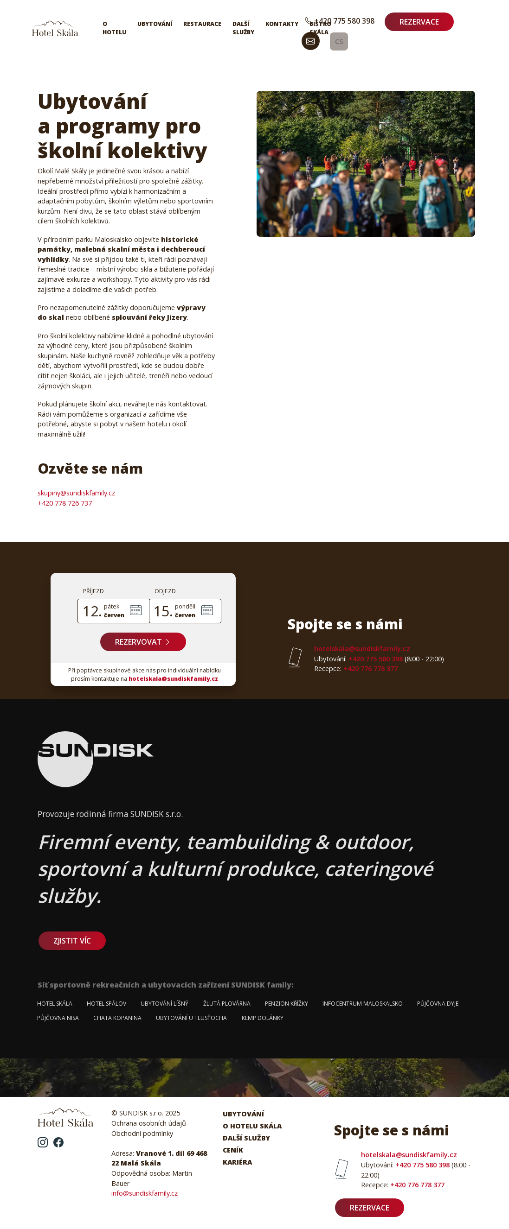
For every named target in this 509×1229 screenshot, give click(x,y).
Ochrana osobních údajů (148, 1123)
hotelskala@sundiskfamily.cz (173, 679)
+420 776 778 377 (356, 668)
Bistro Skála (320, 28)
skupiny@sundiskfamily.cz (76, 492)
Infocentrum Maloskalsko (362, 1003)
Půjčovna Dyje (437, 1003)
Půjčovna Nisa (58, 1018)
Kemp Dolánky (262, 1018)
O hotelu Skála (252, 1125)
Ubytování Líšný (164, 1003)
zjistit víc (72, 941)
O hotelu (114, 28)
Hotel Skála (54, 1003)
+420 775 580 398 (339, 21)
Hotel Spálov (106, 1003)
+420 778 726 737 (65, 503)
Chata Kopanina (117, 1018)
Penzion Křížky (286, 1003)
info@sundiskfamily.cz (144, 1193)
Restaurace (202, 24)
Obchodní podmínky (142, 1133)
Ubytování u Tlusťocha (191, 1018)
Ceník (233, 1150)
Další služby (243, 28)
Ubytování (154, 24)
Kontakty (281, 24)
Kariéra (237, 1162)
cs (339, 40)
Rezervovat (143, 642)
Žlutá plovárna (227, 1003)
